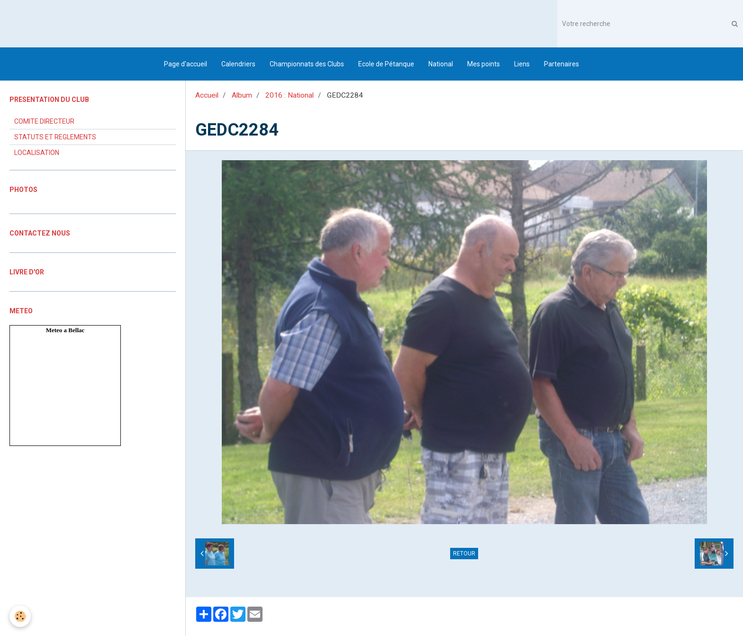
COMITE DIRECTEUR (44, 121)
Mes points (483, 64)
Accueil (206, 95)
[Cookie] (20, 616)
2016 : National (289, 95)
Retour (464, 553)
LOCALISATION (36, 152)
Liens (522, 64)
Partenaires (561, 64)
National (440, 64)
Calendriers (238, 64)
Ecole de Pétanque (386, 64)
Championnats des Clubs (307, 64)
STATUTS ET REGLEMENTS (55, 137)
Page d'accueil (185, 64)
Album (242, 95)
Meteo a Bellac (65, 330)
